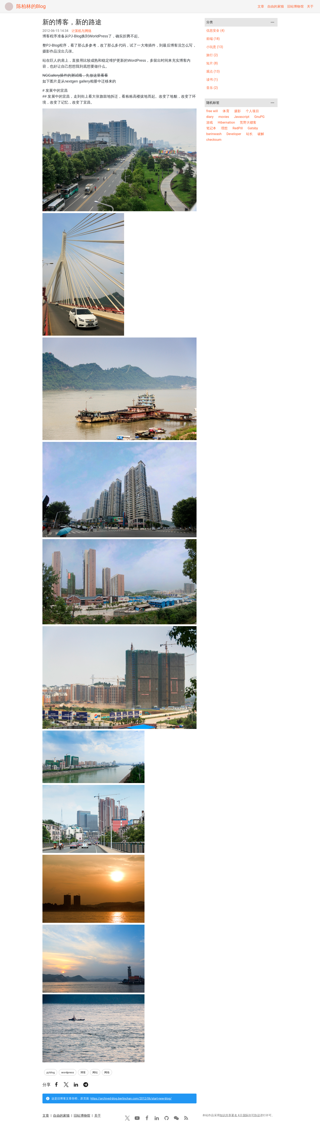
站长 (249, 134)
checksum (213, 140)
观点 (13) (213, 71)
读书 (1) (212, 80)
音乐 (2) (212, 88)
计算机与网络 (81, 31)
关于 (310, 6)
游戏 (209, 122)
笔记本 (211, 128)
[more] (272, 22)
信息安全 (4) (215, 30)
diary (210, 117)
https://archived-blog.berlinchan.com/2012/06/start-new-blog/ (131, 207)
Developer (234, 134)
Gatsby (253, 128)
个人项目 (252, 111)
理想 (224, 128)
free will (212, 111)
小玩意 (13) (214, 47)
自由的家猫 (275, 6)
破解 (261, 134)
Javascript (241, 117)
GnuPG (259, 117)
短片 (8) (212, 63)
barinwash (214, 134)
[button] (56, 194)
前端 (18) (213, 39)
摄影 (237, 111)
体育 (226, 111)
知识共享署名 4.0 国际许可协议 (240, 224)
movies (223, 117)
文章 (261, 6)
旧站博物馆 (295, 6)
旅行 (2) (212, 55)
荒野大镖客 (248, 122)
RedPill (237, 128)
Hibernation (226, 122)
